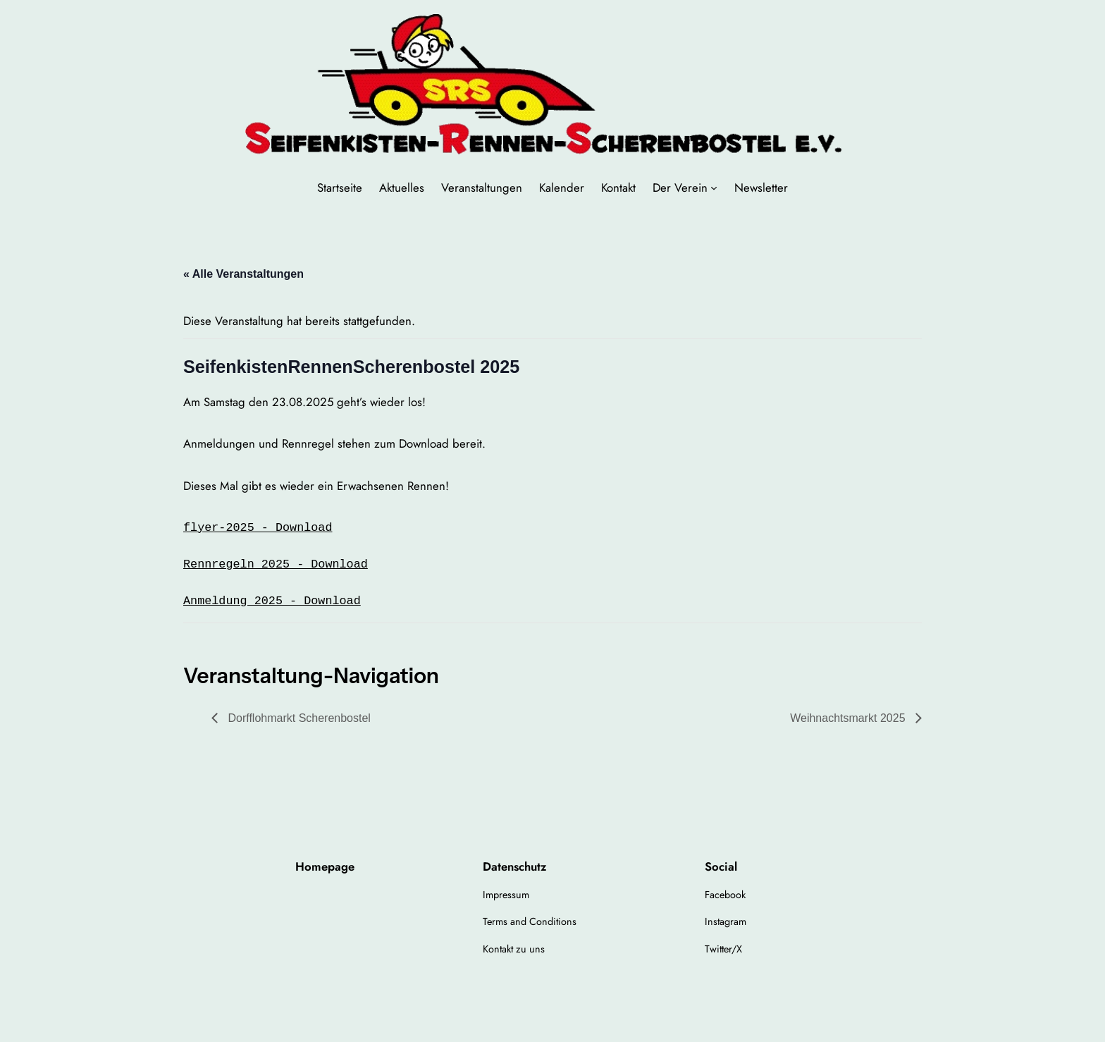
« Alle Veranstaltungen (243, 274)
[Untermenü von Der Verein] (713, 187)
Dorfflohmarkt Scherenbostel (298, 718)
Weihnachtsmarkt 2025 (849, 718)
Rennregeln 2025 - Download (275, 564)
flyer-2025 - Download (257, 528)
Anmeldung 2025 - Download (272, 601)
